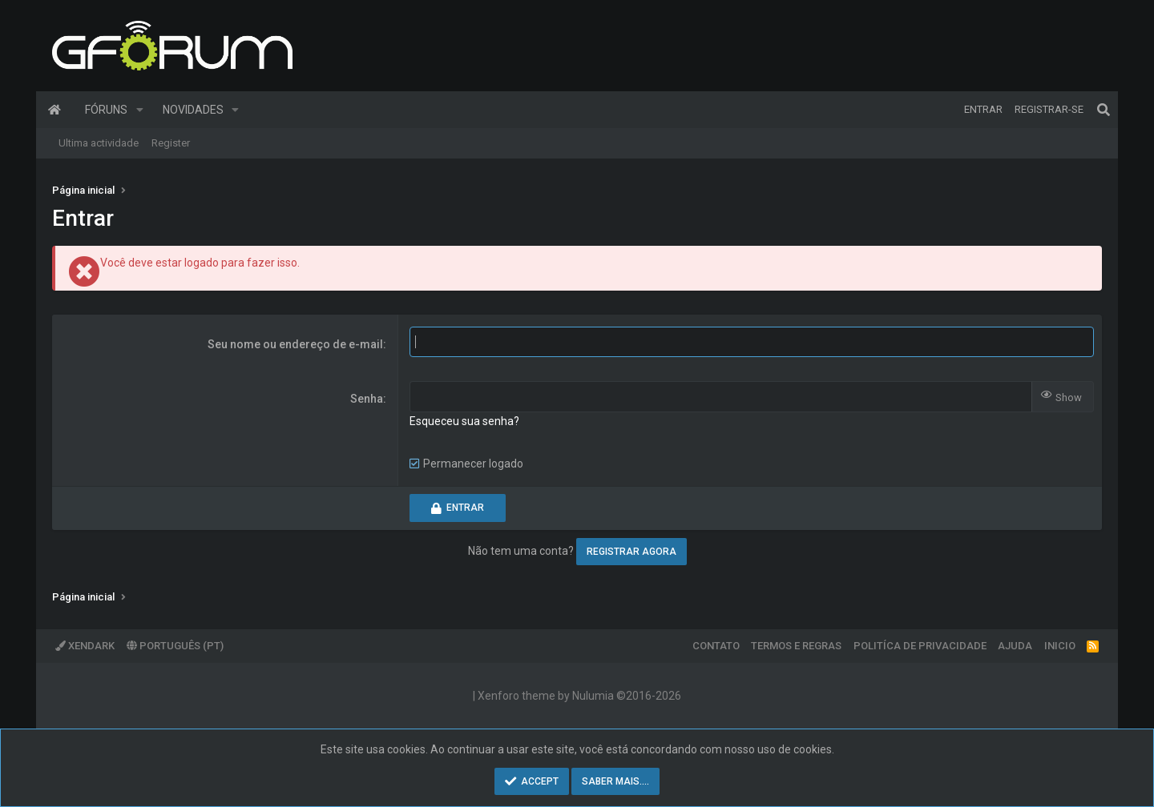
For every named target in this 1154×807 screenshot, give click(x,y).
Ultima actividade (99, 143)
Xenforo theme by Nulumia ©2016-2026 (579, 695)
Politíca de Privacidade (920, 646)
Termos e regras (796, 646)
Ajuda (1015, 646)
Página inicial (54, 109)
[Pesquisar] (1103, 109)
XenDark (85, 646)
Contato (716, 646)
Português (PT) (175, 646)
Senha (366, 398)
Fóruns (106, 109)
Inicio (1059, 646)
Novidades (193, 109)
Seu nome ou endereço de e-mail (295, 344)
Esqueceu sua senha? (464, 421)
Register (170, 143)
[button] (140, 109)
